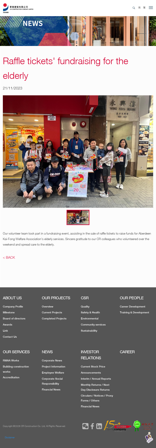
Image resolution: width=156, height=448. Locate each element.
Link (5, 330)
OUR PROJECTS (56, 298)
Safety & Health (90, 312)
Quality (85, 306)
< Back (9, 257)
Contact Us (10, 336)
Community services (93, 324)
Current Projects (52, 312)
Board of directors (14, 318)
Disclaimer (10, 437)
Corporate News (52, 360)
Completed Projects (54, 318)
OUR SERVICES (16, 352)
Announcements (91, 372)
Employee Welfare (53, 372)
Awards (7, 324)
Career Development (132, 306)
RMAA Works (11, 360)
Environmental (89, 318)
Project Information (53, 366)
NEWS (47, 352)
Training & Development (134, 312)
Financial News (51, 389)
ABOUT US (12, 298)
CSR (84, 298)
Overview (47, 306)
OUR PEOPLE (131, 298)
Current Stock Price (93, 366)
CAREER (127, 352)
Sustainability (89, 330)
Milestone (9, 312)
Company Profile (13, 306)
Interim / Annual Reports (96, 378)
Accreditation (11, 377)
